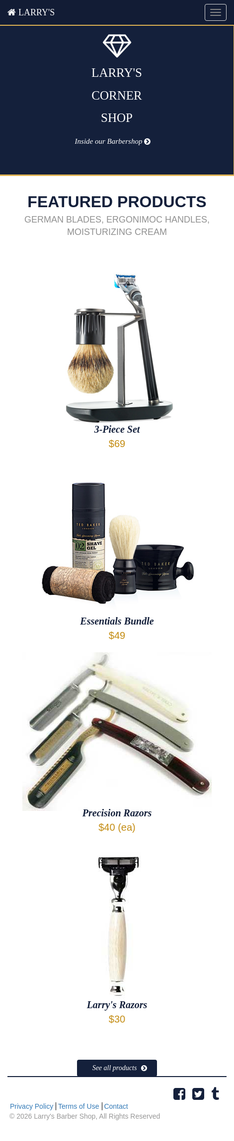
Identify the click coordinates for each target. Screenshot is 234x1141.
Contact (116, 1106)
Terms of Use (78, 1106)
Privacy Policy (31, 1106)
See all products (114, 1068)
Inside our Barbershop (109, 141)
